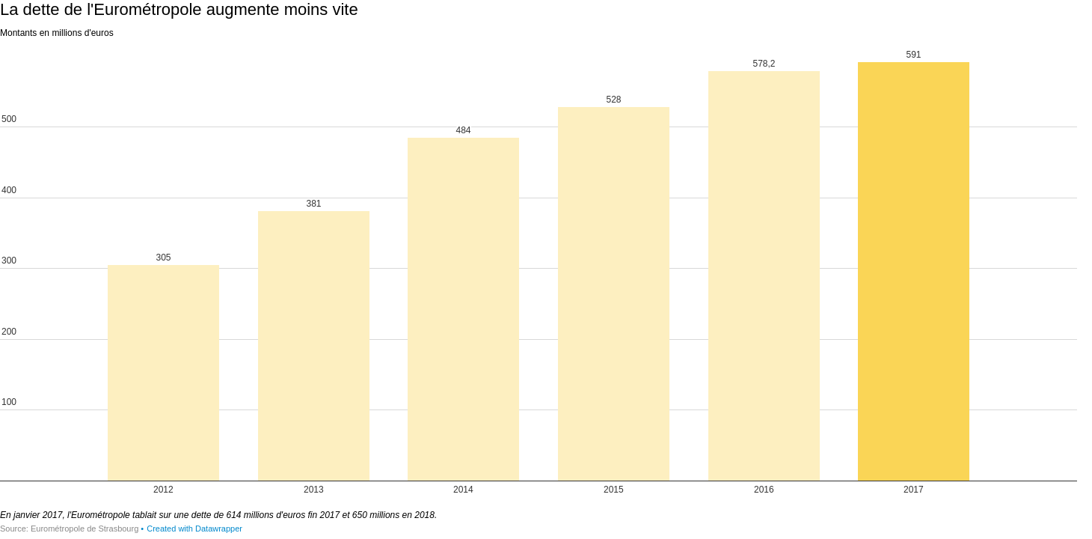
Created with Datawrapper (194, 528)
